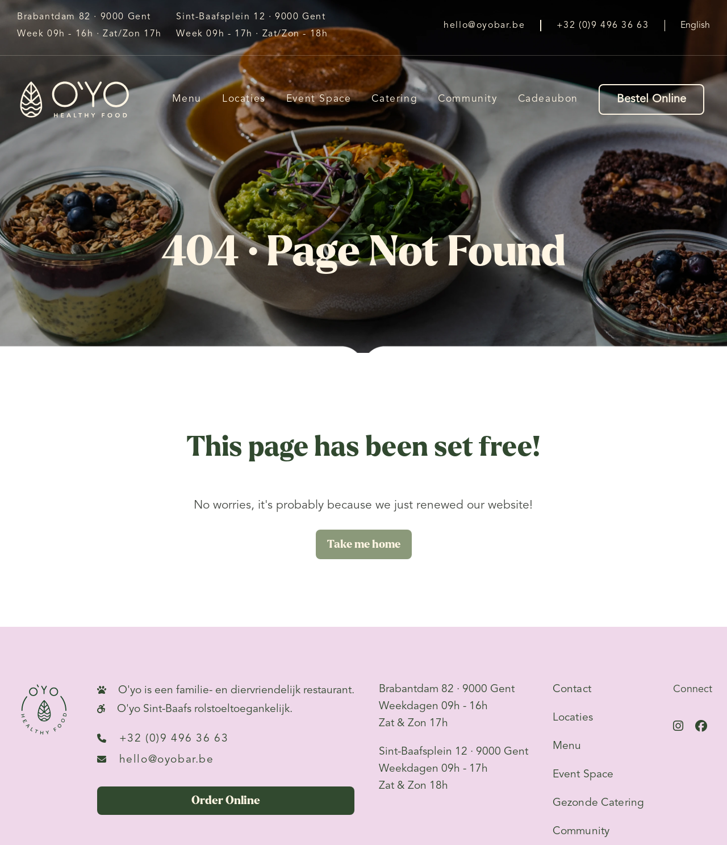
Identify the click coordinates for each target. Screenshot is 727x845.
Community (467, 99)
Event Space (319, 99)
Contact (572, 689)
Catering (394, 99)
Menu (187, 99)
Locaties (244, 99)
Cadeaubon (548, 99)
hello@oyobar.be (155, 759)
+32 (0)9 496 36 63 (162, 738)
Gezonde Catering (598, 803)
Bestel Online (651, 99)
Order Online (225, 800)
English (695, 25)
